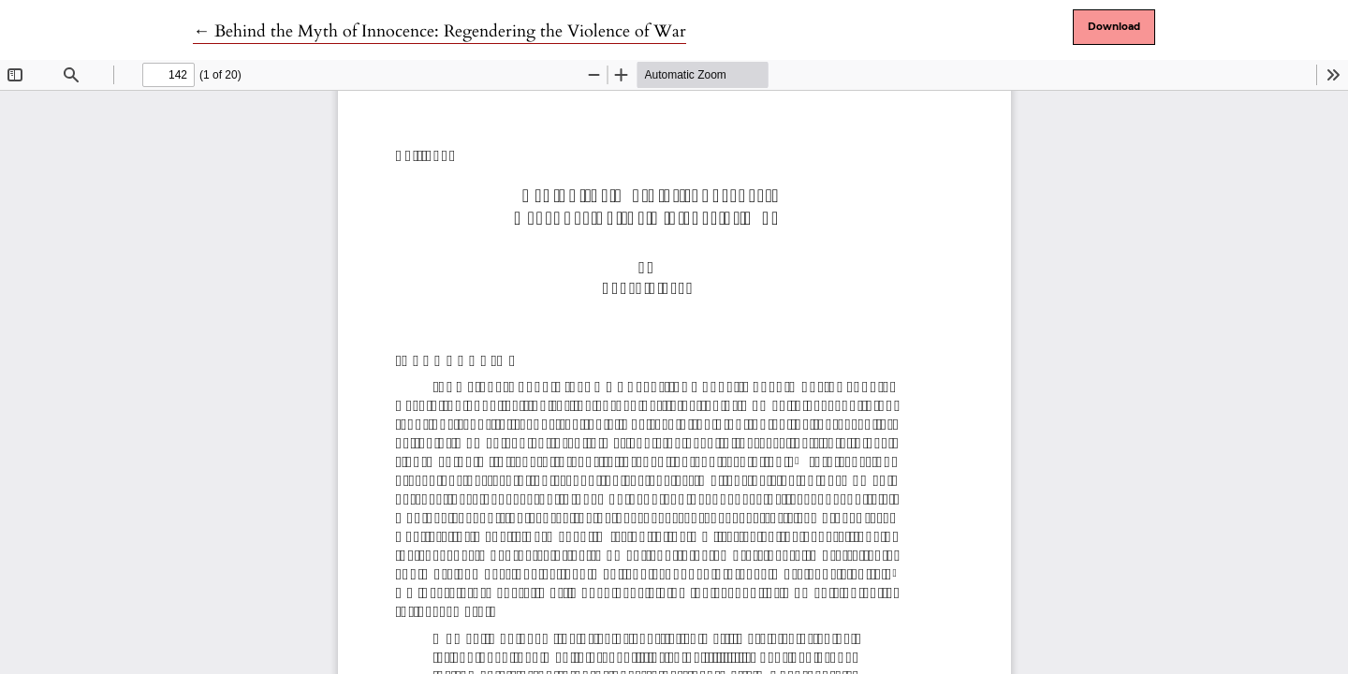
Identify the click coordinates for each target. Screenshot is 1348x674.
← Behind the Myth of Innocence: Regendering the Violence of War (439, 31)
